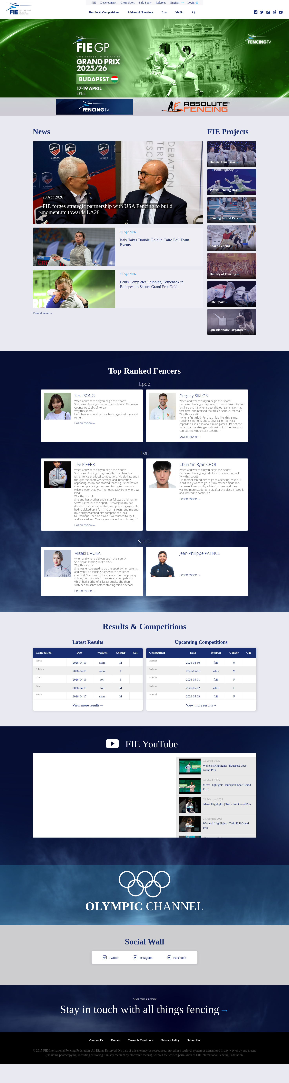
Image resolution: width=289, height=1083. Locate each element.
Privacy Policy (170, 1059)
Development (108, 2)
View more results (87, 724)
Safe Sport (145, 2)
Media (179, 12)
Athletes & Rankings (140, 12)
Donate (115, 1059)
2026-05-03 (193, 715)
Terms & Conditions (141, 1059)
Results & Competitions (104, 12)
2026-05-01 (193, 690)
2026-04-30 (193, 681)
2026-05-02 (193, 707)
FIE (94, 2)
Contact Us (96, 1059)
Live (164, 12)
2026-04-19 (79, 681)
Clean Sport (128, 2)
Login (190, 2)
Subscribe (193, 1059)
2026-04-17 (79, 715)
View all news (42, 313)
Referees (161, 2)
